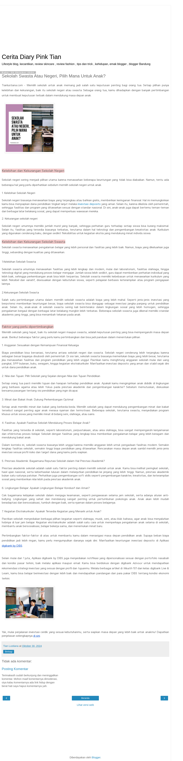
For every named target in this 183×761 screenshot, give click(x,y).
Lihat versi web (85, 704)
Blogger (96, 757)
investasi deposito (89, 204)
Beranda (85, 698)
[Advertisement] (85, 27)
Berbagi (8, 651)
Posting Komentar (15, 669)
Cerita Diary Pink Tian (31, 56)
